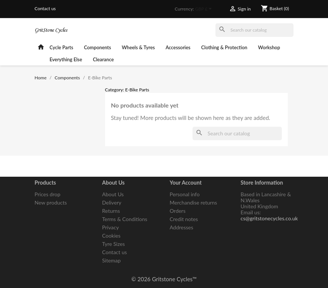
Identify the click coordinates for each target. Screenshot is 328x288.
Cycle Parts (61, 47)
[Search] (254, 30)
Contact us (45, 8)
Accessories (178, 47)
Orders (177, 211)
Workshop (269, 47)
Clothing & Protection (224, 47)
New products (51, 202)
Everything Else (66, 59)
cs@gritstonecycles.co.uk (269, 218)
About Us (113, 194)
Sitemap (111, 260)
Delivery (111, 202)
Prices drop (47, 194)
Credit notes (184, 219)
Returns (111, 211)
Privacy (110, 227)
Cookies (111, 235)
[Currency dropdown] (204, 9)
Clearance (103, 59)
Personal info (185, 194)
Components (97, 47)
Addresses (181, 227)
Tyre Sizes (113, 244)
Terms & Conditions (124, 219)
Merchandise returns (193, 202)
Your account (186, 182)
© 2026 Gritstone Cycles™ (164, 279)
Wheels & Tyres (138, 47)
